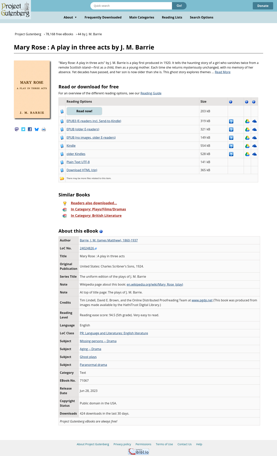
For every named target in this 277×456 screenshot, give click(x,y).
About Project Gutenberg (93, 444)
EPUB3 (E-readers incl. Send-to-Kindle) (94, 121)
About (70, 17)
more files (86, 178)
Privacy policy (122, 444)
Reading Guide (150, 93)
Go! (179, 5)
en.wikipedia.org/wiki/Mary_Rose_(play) (155, 284)
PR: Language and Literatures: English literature (114, 333)
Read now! (84, 111)
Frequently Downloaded (103, 17)
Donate (263, 6)
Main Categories (141, 17)
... (221, 72)
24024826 (88, 248)
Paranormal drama (93, 365)
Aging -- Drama (90, 349)
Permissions (143, 444)
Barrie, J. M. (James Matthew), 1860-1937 (109, 240)
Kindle (71, 145)
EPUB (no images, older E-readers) (91, 137)
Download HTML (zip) (82, 170)
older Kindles (76, 154)
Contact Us (185, 444)
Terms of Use (164, 444)
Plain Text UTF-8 (78, 162)
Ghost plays (88, 357)
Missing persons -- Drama (98, 341)
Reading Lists (172, 17)
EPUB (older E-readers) (83, 129)
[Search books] (131, 5)
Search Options (201, 17)
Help (199, 444)
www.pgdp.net (202, 300)
